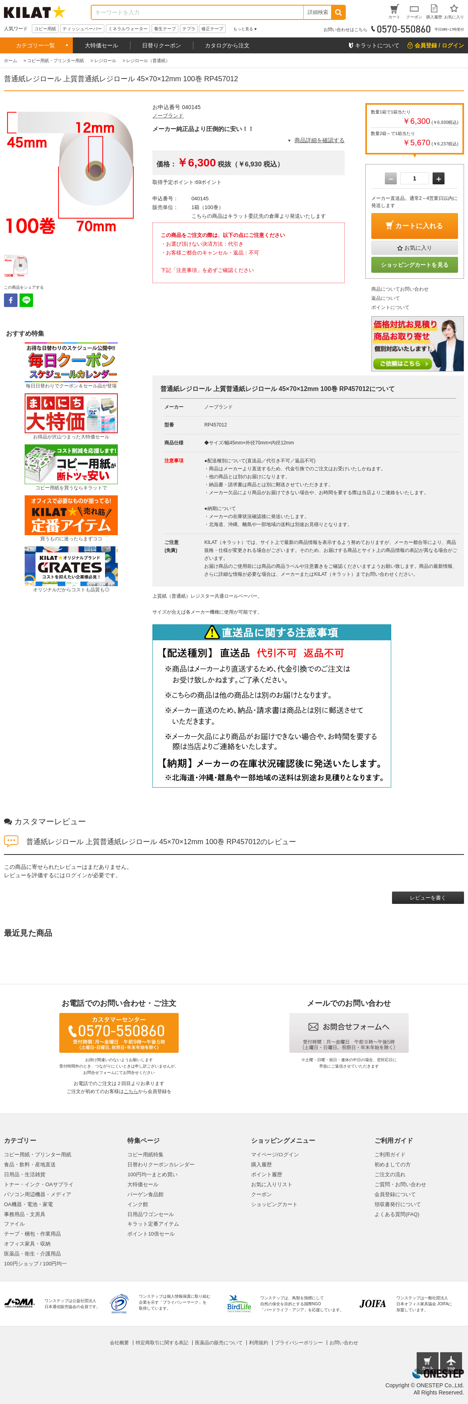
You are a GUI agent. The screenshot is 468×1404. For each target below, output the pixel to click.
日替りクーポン (161, 45)
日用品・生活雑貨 (24, 1174)
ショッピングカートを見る (414, 265)
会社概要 (119, 1342)
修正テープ (212, 28)
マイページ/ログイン (275, 1155)
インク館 (137, 1204)
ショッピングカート (274, 1204)
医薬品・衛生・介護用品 (32, 1254)
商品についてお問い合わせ (400, 289)
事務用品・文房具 (24, 1214)
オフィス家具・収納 (27, 1244)
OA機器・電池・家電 (28, 1204)
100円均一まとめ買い (152, 1174)
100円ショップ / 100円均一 (35, 1264)
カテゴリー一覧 (35, 45)
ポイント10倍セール (150, 1234)
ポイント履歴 (266, 1174)
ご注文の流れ (390, 1174)
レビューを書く (428, 898)
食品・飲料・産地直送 (30, 1164)
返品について (385, 298)
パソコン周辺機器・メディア (37, 1194)
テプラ (188, 28)
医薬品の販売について (219, 1342)
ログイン (76, 875)
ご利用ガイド (390, 1155)
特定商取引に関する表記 (162, 1342)
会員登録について (395, 1194)
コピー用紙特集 (145, 1155)
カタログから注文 (227, 45)
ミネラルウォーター (128, 28)
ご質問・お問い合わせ (400, 1184)
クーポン (261, 1194)
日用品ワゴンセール (150, 1214)
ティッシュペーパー (82, 28)
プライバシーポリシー (299, 1342)
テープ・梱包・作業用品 (32, 1234)
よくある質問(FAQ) (396, 1214)
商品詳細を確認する (319, 140)
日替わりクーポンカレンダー (161, 1164)
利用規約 (258, 1342)
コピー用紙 (45, 28)
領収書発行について (397, 1204)
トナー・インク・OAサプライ (39, 1184)
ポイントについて (390, 307)
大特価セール (101, 45)
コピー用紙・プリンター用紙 (37, 1155)
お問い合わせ (344, 1342)
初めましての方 (392, 1164)
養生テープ (165, 28)
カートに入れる (419, 226)
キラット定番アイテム (153, 1224)
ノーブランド (167, 116)
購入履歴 (261, 1164)
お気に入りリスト (271, 1184)
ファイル (14, 1224)
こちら (131, 1091)
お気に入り (418, 247)
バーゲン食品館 (145, 1194)
